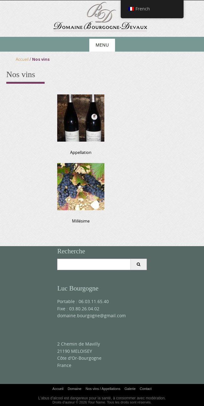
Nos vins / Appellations (102, 389)
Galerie (129, 389)
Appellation (80, 152)
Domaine (74, 389)
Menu (102, 45)
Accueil (22, 59)
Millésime (81, 221)
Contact (146, 389)
